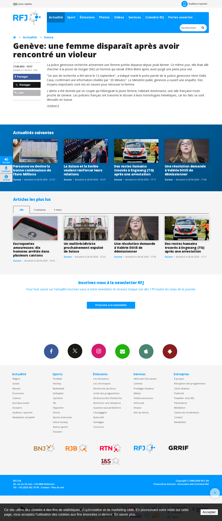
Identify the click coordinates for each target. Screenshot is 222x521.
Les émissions (101, 378)
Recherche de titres (104, 388)
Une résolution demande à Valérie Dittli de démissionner (185, 170)
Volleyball (58, 393)
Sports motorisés (62, 417)
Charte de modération (186, 412)
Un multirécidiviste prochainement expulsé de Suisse (83, 247)
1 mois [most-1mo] (58, 209)
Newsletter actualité (23, 417)
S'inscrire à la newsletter (111, 305)
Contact (178, 417)
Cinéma (138, 383)
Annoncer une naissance (107, 402)
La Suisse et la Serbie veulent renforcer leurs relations (83, 170)
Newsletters (122, 351)
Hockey (57, 383)
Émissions (87, 17)
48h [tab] (22, 209)
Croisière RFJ (154, 17)
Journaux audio (20, 402)
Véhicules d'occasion (145, 378)
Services (134, 17)
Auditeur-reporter (194, 4)
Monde (16, 388)
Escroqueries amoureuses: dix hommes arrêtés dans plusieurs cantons (31, 249)
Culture (16, 398)
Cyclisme (58, 398)
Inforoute (139, 402)
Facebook (51, 351)
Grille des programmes (106, 393)
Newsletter (180, 422)
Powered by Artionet (165, 484)
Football (57, 378)
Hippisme (58, 407)
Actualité (56, 17)
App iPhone (146, 351)
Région (16, 378)
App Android (170, 351)
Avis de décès (141, 412)
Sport (71, 17)
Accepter (209, 512)
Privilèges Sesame (144, 388)
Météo (137, 393)
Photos (104, 17)
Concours (98, 426)
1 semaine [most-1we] (40, 209)
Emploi (137, 407)
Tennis (56, 412)
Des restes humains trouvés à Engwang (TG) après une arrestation (134, 170)
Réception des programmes (189, 383)
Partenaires (180, 402)
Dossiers (17, 407)
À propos (179, 378)
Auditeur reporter (22, 412)
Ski (54, 402)
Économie (18, 393)
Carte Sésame (182, 388)
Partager (21, 76)
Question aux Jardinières (107, 407)
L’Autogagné (100, 412)
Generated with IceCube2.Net (193, 484)
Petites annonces (143, 398)
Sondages (98, 422)
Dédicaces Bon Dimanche (107, 398)
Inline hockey (60, 422)
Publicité (179, 393)
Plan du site (57, 487)
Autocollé (98, 417)
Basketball (58, 388)
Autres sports (60, 426)
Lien (19, 92)
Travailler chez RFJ (184, 398)
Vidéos (119, 17)
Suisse (49, 37)
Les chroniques (101, 383)
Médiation (179, 407)
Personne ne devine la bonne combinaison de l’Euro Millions (32, 170)
